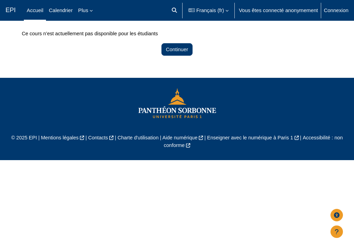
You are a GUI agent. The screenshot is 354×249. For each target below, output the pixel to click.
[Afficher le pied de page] (336, 231)
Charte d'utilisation (137, 154)
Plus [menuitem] (83, 10)
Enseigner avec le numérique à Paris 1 (252, 154)
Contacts (96, 154)
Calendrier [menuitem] (61, 10)
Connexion (336, 10)
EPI (11, 10)
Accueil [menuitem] (35, 10)
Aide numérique (180, 154)
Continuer (177, 65)
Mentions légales (56, 154)
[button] (174, 10)
